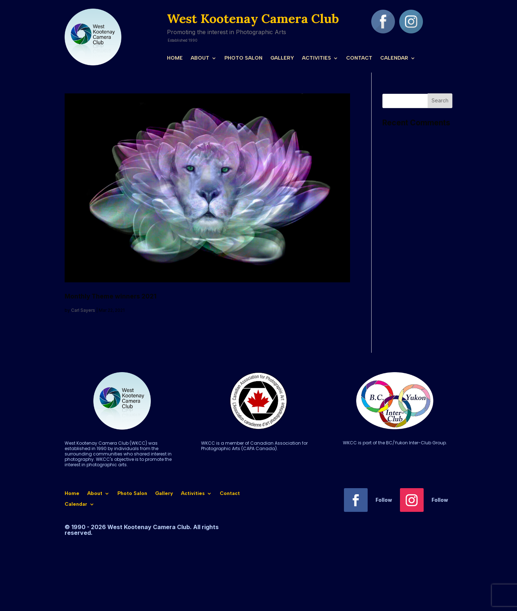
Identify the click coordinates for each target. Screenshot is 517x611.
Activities (316, 58)
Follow (384, 500)
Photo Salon (243, 58)
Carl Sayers (83, 310)
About (200, 58)
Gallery (282, 58)
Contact (359, 58)
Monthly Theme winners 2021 (111, 296)
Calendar (394, 58)
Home (175, 58)
